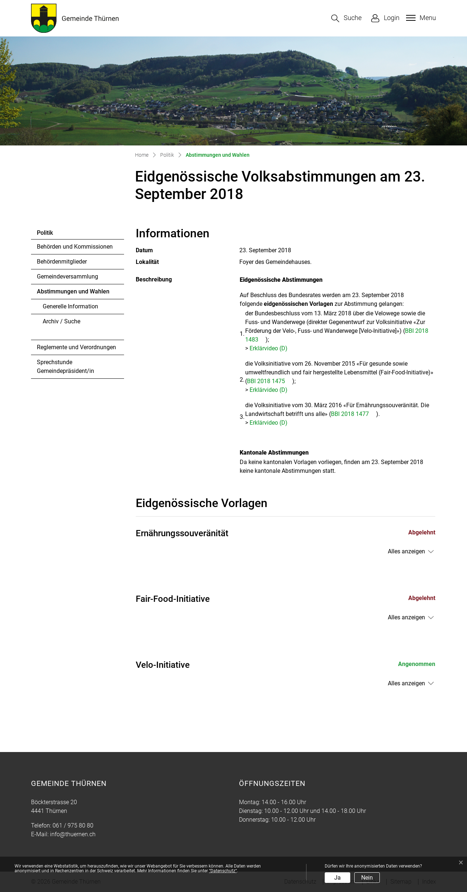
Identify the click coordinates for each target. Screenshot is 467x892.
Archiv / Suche (61, 321)
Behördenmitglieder (62, 261)
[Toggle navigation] (420, 18)
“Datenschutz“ (223, 870)
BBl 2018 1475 (269, 381)
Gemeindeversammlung (67, 276)
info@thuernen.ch (73, 834)
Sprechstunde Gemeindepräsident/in (65, 366)
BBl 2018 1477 (353, 413)
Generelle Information (70, 306)
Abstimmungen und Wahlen (72, 293)
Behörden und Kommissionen (75, 246)
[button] (346, 18)
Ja (337, 877)
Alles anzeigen (406, 551)
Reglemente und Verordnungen (76, 347)
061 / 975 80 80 (73, 825)
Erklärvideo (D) (272, 348)
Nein (367, 877)
